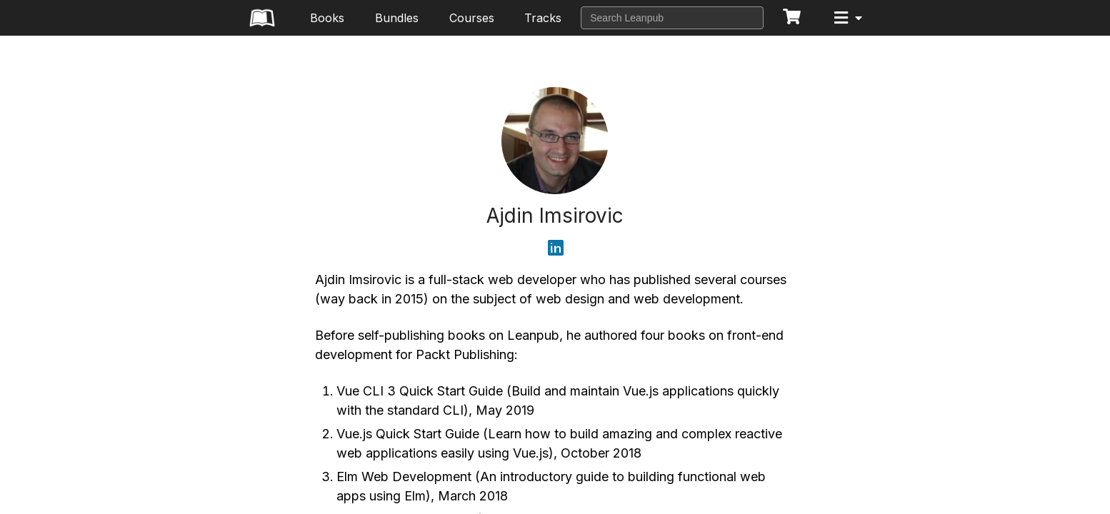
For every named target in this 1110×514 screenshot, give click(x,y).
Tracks (542, 18)
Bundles (397, 18)
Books (327, 18)
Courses (471, 18)
